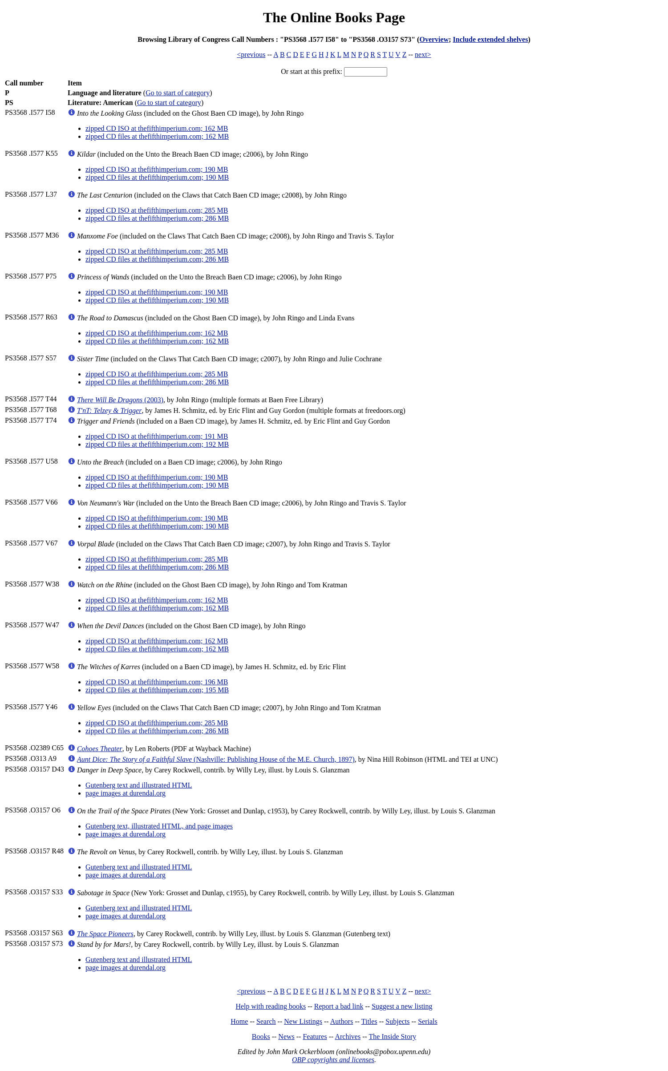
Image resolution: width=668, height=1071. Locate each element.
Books (261, 1036)
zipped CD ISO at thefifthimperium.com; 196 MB (156, 682)
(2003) (120, 400)
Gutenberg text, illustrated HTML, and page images (159, 826)
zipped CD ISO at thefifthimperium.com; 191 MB (156, 436)
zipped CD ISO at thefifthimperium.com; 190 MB (156, 169)
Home (239, 1021)
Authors (341, 1021)
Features (315, 1036)
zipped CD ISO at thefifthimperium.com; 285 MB (156, 210)
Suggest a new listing (402, 1006)
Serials (427, 1021)
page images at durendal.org (125, 793)
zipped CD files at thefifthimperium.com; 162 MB (157, 136)
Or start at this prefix (310, 71)
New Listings (303, 1021)
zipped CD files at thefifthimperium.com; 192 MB (157, 444)
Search (266, 1021)
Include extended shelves (490, 39)
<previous (251, 54)
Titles (369, 1021)
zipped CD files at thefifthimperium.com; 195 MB (157, 690)
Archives (347, 1036)
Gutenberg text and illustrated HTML (138, 785)
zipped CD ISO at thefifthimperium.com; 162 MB (156, 128)
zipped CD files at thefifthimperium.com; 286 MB (157, 218)
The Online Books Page (334, 17)
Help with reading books (270, 1006)
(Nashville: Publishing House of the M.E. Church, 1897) (216, 759)
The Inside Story (393, 1036)
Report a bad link (339, 1006)
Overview (434, 39)
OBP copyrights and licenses (333, 1059)
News (286, 1036)
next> (423, 54)
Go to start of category (178, 93)
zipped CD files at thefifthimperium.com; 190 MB (157, 177)
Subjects (397, 1021)
